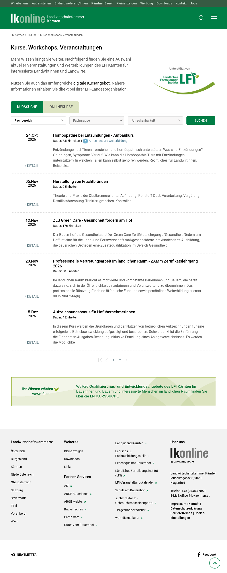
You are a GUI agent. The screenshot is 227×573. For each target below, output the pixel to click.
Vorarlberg (18, 513)
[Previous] (107, 360)
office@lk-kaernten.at (195, 495)
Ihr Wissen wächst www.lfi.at (40, 391)
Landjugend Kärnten (129, 443)
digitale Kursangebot (91, 83)
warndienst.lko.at (127, 518)
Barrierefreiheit (181, 513)
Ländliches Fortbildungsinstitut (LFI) (136, 473)
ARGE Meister (73, 501)
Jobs (193, 3)
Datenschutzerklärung (186, 508)
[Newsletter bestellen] (24, 554)
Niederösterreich (22, 474)
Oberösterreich (21, 482)
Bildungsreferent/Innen (71, 3)
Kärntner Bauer (102, 3)
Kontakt (181, 3)
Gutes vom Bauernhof (79, 525)
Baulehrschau (73, 509)
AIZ (66, 486)
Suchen (201, 120)
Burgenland (19, 459)
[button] (214, 19)
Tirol (14, 506)
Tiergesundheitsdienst (130, 510)
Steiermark (18, 498)
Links (67, 466)
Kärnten (16, 466)
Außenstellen (41, 3)
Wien (14, 521)
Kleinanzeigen (126, 3)
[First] (101, 360)
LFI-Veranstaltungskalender (134, 482)
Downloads (164, 3)
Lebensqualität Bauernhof (133, 463)
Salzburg (17, 490)
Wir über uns (19, 3)
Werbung (146, 3)
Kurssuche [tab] (27, 107)
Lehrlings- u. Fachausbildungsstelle (130, 453)
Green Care (71, 517)
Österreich (18, 451)
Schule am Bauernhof (130, 490)
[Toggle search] (201, 19)
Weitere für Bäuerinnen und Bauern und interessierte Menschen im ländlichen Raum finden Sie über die (141, 391)
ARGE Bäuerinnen (76, 494)
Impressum (178, 504)
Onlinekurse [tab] (61, 107)
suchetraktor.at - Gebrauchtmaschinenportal (134, 500)
